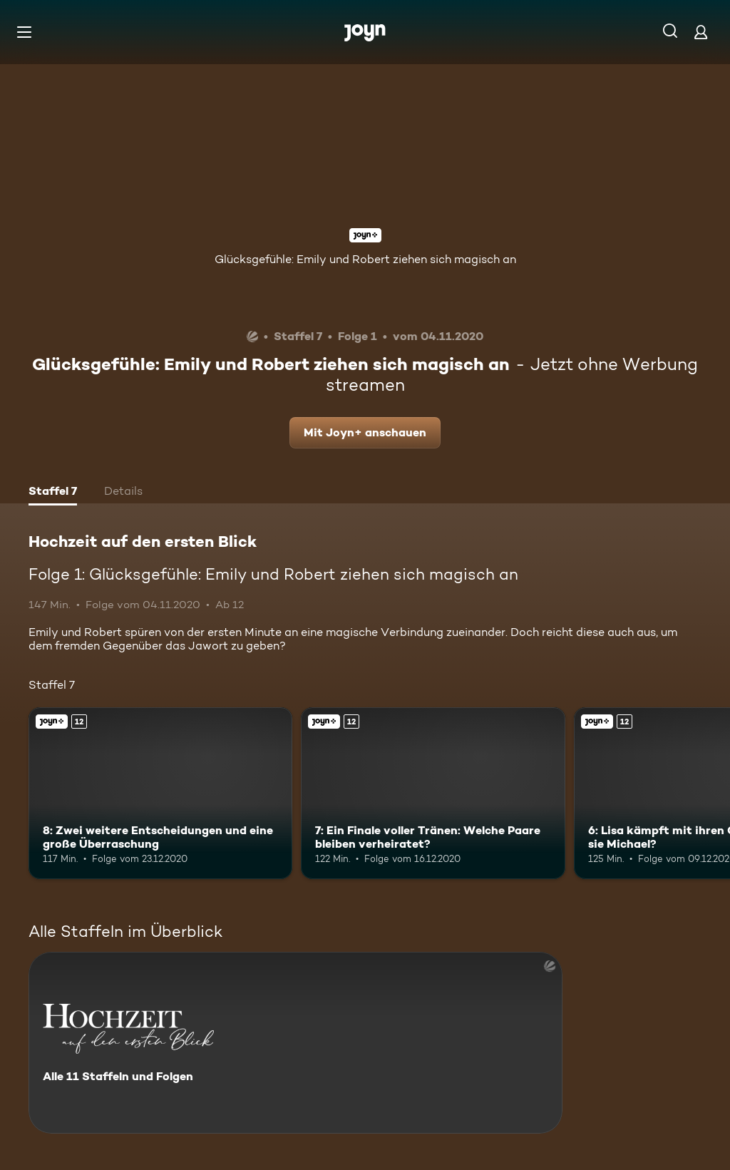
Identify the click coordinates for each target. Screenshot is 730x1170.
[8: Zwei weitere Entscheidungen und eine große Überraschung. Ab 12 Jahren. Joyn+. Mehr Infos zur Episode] (160, 793)
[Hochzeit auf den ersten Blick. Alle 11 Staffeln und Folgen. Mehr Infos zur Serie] (295, 1043)
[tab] (53, 493)
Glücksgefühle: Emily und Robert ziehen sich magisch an (365, 259)
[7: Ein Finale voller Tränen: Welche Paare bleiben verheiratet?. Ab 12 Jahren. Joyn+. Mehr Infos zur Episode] (433, 793)
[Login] (701, 31)
